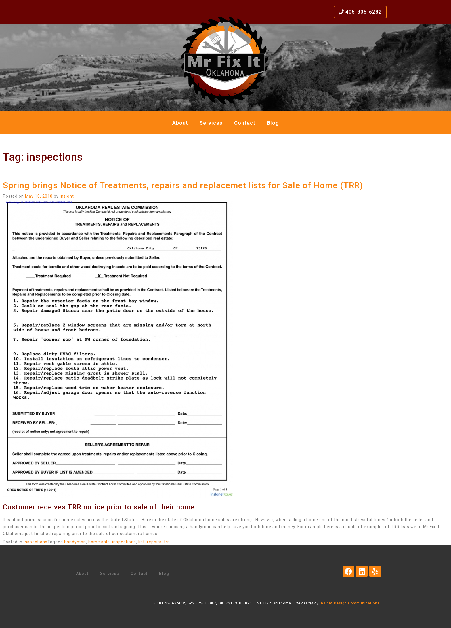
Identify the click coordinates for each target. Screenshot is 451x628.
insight (67, 196)
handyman (75, 542)
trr (166, 542)
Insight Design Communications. (350, 603)
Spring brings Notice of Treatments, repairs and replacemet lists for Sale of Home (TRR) (183, 185)
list (141, 542)
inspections (35, 542)
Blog (273, 123)
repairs (154, 542)
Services (211, 123)
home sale (99, 542)
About (180, 123)
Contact (244, 123)
